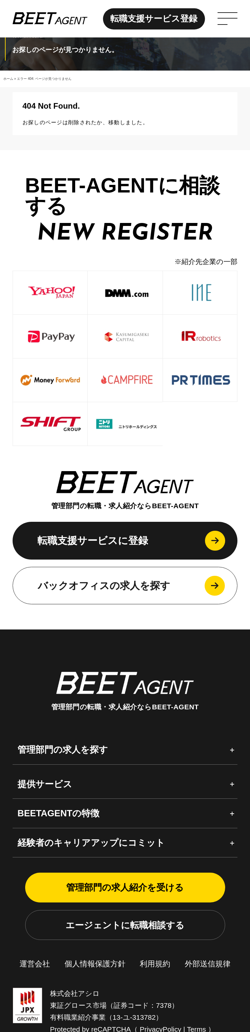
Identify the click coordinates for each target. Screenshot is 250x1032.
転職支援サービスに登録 (92, 743)
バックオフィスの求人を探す (104, 788)
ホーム (8, 79)
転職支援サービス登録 (153, 18)
